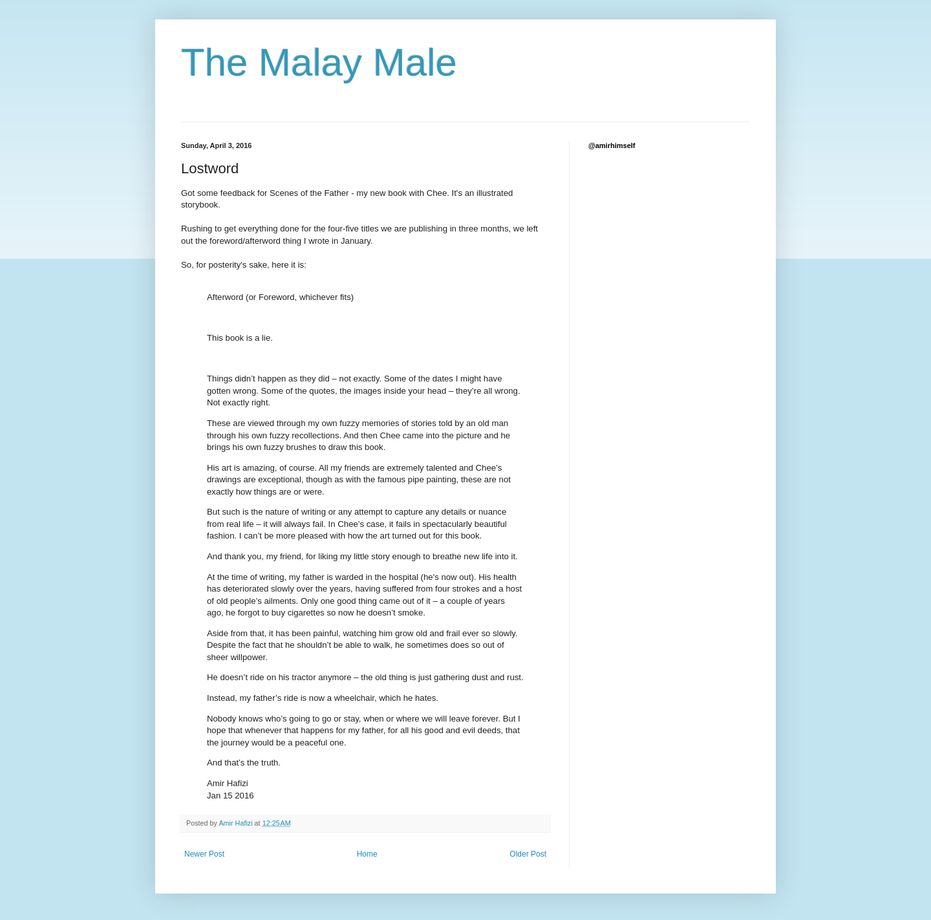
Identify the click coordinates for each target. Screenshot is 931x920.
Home (367, 854)
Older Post (527, 854)
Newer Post (204, 854)
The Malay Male (319, 62)
